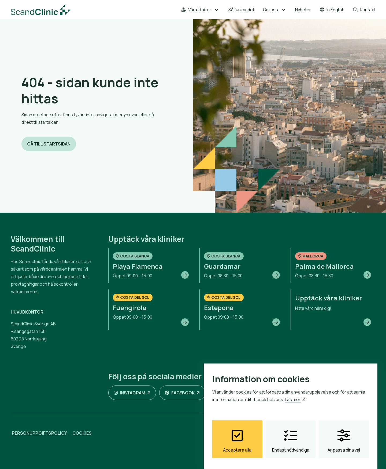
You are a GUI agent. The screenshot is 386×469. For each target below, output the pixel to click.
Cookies (82, 433)
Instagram (129, 393)
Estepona (219, 307)
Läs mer (295, 395)
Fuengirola (130, 307)
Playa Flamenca (138, 266)
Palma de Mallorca (324, 266)
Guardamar (222, 266)
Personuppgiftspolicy (39, 433)
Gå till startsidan (48, 144)
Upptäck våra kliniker (328, 297)
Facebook (180, 393)
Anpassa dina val (344, 436)
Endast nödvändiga (290, 436)
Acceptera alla (237, 436)
